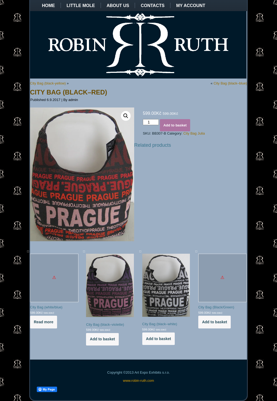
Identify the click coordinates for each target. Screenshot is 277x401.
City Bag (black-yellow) (48, 83)
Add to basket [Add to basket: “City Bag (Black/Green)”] (214, 322)
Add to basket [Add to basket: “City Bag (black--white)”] (158, 339)
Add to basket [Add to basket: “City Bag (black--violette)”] (102, 339)
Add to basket (175, 125)
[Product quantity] (151, 122)
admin (73, 100)
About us (118, 5)
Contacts (152, 5)
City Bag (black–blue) (230, 83)
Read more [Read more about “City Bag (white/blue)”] (43, 322)
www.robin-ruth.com (138, 381)
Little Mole (81, 5)
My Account (190, 5)
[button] (126, 116)
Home (48, 5)
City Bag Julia (194, 133)
